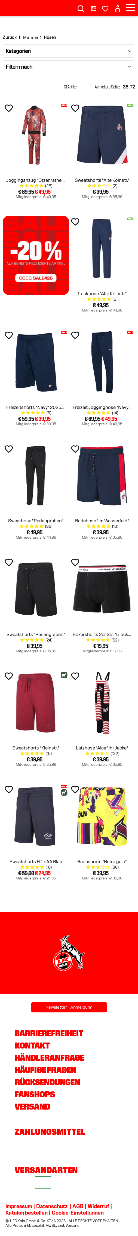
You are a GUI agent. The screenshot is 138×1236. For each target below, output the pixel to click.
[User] (117, 6)
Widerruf (98, 1206)
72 (132, 87)
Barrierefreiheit (49, 1033)
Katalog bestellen (26, 1212)
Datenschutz (52, 1206)
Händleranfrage (49, 1057)
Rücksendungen (47, 1082)
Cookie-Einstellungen (78, 1212)
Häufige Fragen (45, 1070)
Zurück (10, 37)
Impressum (18, 1206)
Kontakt (32, 1045)
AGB (78, 1206)
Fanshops (35, 1094)
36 (125, 87)
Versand (32, 1106)
